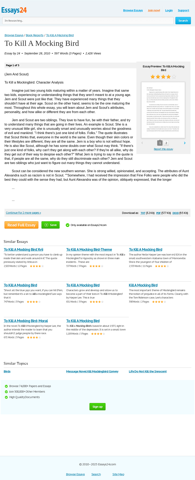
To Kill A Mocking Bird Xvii (23, 249)
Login (169, 10)
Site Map (118, 474)
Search (96, 474)
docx (176, 212)
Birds (7, 371)
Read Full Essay (21, 225)
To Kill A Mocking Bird (145, 249)
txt (142, 212)
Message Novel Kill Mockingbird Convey (92, 371)
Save (51, 225)
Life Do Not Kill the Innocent (148, 371)
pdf (158, 212)
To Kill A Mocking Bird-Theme (89, 249)
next (185, 143)
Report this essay (163, 149)
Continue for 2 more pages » (23, 213)
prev (142, 143)
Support (183, 10)
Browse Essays (133, 10)
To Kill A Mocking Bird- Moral (26, 320)
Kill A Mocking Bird (143, 285)
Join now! (154, 10)
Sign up (97, 406)
